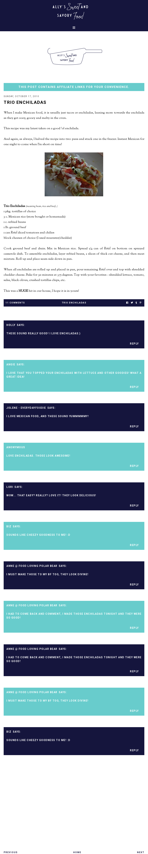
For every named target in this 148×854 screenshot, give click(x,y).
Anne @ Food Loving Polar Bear (31, 565)
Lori (9, 486)
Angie (10, 364)
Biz (9, 526)
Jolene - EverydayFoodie (26, 407)
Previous (11, 852)
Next (140, 852)
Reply (134, 343)
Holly (11, 325)
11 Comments (15, 302)
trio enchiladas (74, 302)
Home (77, 852)
